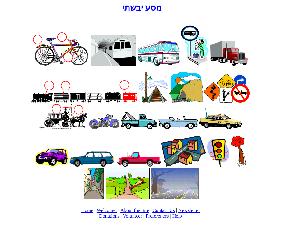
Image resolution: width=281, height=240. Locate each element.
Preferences (157, 216)
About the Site (134, 210)
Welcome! (107, 210)
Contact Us (163, 210)
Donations (109, 216)
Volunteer (132, 216)
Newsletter (189, 210)
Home (87, 210)
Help (177, 216)
